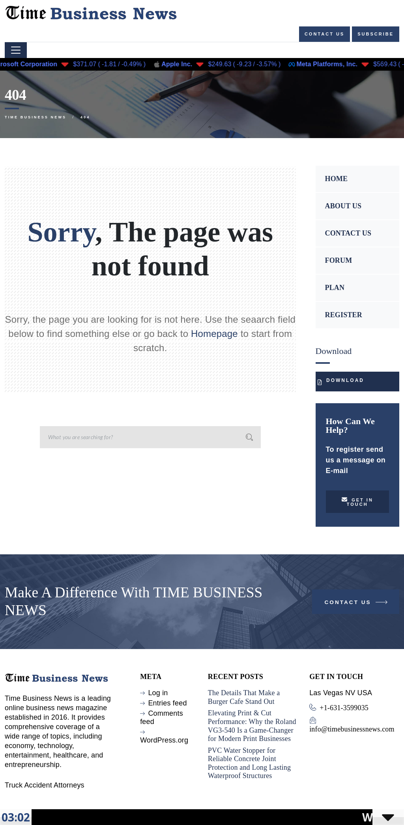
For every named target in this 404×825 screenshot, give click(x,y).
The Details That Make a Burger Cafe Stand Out (244, 697)
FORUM (338, 260)
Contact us (324, 34)
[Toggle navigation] (16, 50)
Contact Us (357, 603)
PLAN (335, 288)
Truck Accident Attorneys (44, 785)
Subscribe (375, 34)
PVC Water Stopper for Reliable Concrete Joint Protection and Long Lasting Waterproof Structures (249, 763)
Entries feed (167, 703)
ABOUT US (343, 206)
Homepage (214, 333)
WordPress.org (164, 740)
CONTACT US (348, 233)
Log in (158, 693)
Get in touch (357, 502)
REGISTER (343, 315)
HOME (336, 179)
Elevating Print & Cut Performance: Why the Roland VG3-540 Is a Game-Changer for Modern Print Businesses (252, 726)
